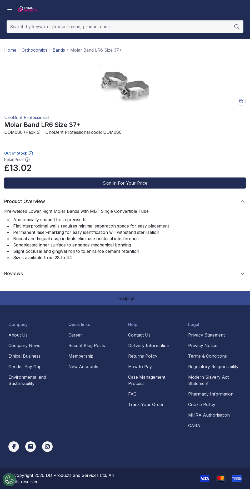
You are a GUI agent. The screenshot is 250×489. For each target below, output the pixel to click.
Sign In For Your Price (125, 183)
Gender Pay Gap (25, 366)
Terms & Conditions (207, 356)
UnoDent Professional (26, 117)
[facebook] (13, 446)
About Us (18, 335)
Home (10, 50)
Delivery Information (148, 345)
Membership (80, 356)
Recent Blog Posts (86, 345)
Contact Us (139, 335)
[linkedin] (30, 446)
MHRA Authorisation (209, 415)
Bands (59, 50)
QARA (194, 425)
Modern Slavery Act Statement (208, 380)
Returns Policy (142, 356)
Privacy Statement (206, 335)
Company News (24, 345)
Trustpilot (125, 298)
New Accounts (83, 366)
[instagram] (47, 446)
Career (75, 335)
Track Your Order (146, 404)
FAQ (132, 394)
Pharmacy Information (210, 394)
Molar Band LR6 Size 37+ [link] (96, 50)
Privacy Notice (202, 345)
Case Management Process (146, 380)
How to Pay (140, 366)
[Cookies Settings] (8, 479)
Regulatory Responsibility (213, 366)
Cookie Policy (201, 404)
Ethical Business (24, 356)
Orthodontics (34, 50)
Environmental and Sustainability (27, 380)
